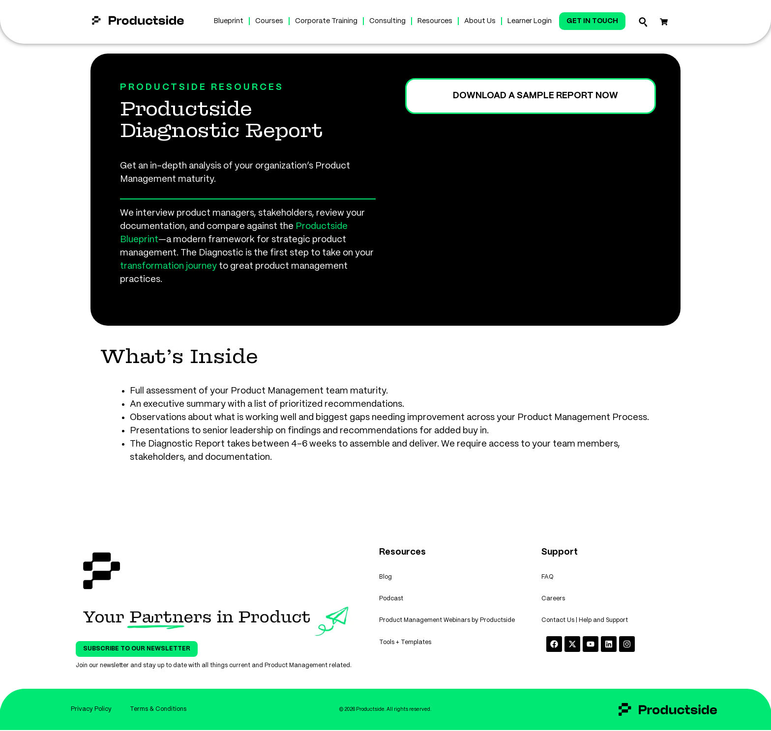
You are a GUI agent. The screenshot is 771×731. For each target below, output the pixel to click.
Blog (385, 577)
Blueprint (228, 21)
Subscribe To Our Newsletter (136, 648)
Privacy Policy (90, 709)
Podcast (391, 600)
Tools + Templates (405, 645)
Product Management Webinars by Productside (447, 622)
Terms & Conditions (158, 709)
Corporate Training (326, 21)
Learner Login (529, 21)
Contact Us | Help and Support (584, 622)
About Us (480, 21)
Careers (553, 600)
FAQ (547, 577)
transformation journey (168, 266)
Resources (434, 21)
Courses (269, 21)
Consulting (387, 21)
